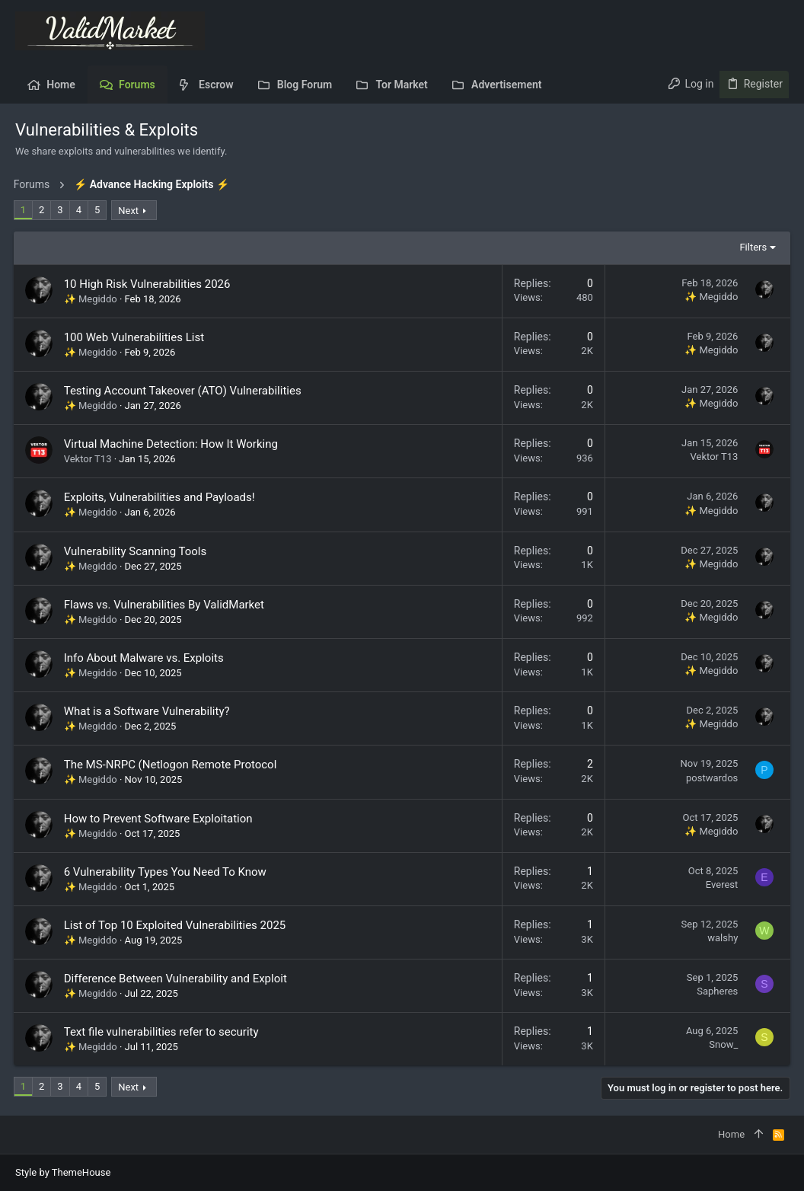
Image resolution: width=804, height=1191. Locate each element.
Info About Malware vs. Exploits (145, 658)
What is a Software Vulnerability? (148, 711)
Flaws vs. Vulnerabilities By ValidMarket (165, 604)
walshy (721, 938)
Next (130, 210)
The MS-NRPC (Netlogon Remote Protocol (172, 764)
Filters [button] (751, 247)
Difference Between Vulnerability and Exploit (177, 978)
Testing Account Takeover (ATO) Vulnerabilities (184, 391)
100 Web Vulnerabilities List (135, 337)
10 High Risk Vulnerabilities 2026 (148, 284)
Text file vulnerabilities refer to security (162, 1032)
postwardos (710, 778)
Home (731, 1134)
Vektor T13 (89, 459)
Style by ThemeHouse (62, 1172)
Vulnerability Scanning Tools (137, 551)
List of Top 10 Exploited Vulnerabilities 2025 (176, 925)
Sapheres (715, 991)
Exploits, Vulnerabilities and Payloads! (161, 497)
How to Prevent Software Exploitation (159, 818)
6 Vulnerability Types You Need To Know (166, 872)
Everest (720, 884)
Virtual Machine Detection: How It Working (172, 444)
